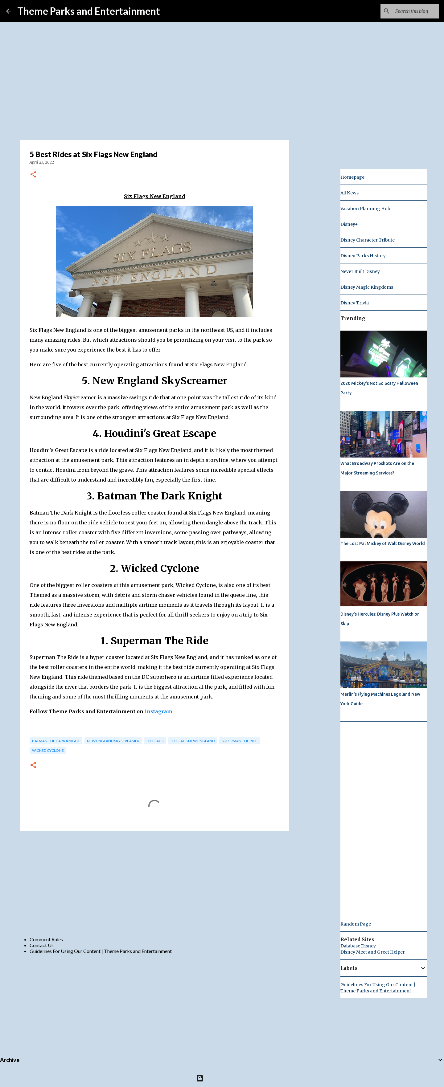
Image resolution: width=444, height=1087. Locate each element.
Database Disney (358, 946)
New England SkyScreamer (113, 741)
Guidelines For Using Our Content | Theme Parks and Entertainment (101, 951)
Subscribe (180, 11)
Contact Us (42, 945)
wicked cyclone (48, 750)
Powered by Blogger (222, 1078)
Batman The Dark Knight (56, 741)
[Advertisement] (154, 883)
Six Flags (154, 741)
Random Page (355, 924)
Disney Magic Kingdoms (366, 287)
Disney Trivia (354, 303)
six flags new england (193, 741)
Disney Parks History (363, 256)
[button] (33, 175)
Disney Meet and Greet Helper (372, 952)
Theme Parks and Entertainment (88, 11)
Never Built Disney (360, 271)
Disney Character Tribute (367, 240)
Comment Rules (46, 939)
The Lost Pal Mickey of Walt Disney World (382, 543)
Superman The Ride (239, 741)
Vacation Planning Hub (365, 208)
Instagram (158, 711)
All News (349, 193)
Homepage (352, 177)
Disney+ (349, 224)
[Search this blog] (406, 11)
